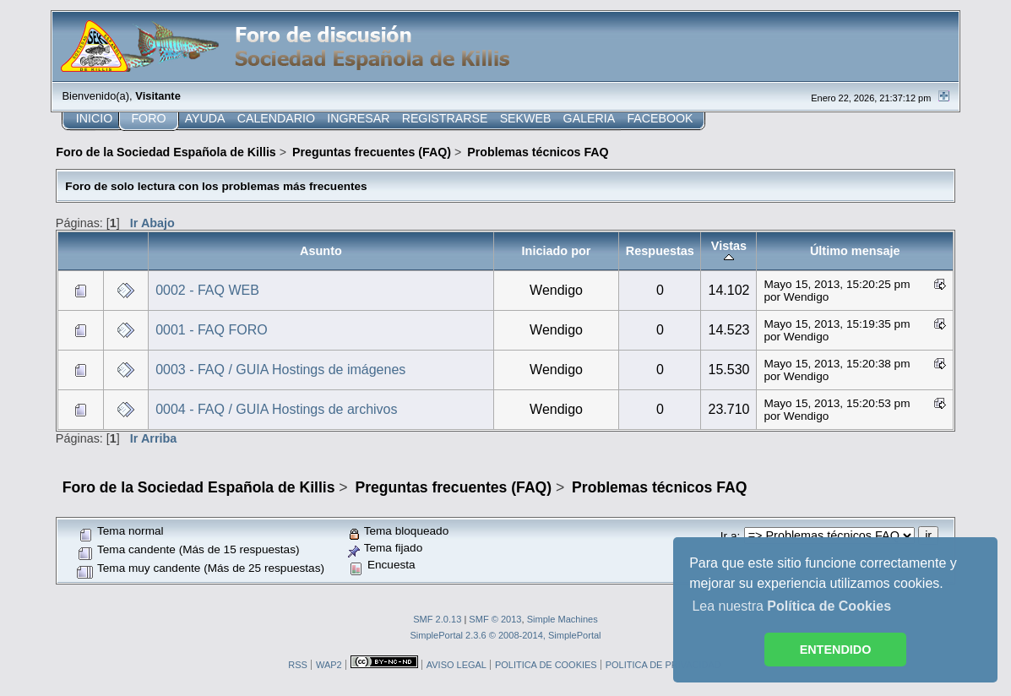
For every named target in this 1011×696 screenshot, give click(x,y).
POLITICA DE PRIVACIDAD (663, 665)
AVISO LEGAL (456, 665)
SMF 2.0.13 (437, 619)
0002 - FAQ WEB (207, 290)
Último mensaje (855, 251)
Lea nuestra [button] (791, 606)
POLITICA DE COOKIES (546, 665)
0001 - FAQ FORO (211, 330)
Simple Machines (562, 619)
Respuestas (660, 251)
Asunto (321, 251)
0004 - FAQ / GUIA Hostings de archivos (276, 409)
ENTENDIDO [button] (836, 649)
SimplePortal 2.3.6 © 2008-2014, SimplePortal (505, 635)
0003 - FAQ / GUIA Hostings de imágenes (280, 369)
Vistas (729, 251)
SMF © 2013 (495, 619)
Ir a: (730, 536)
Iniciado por (556, 251)
